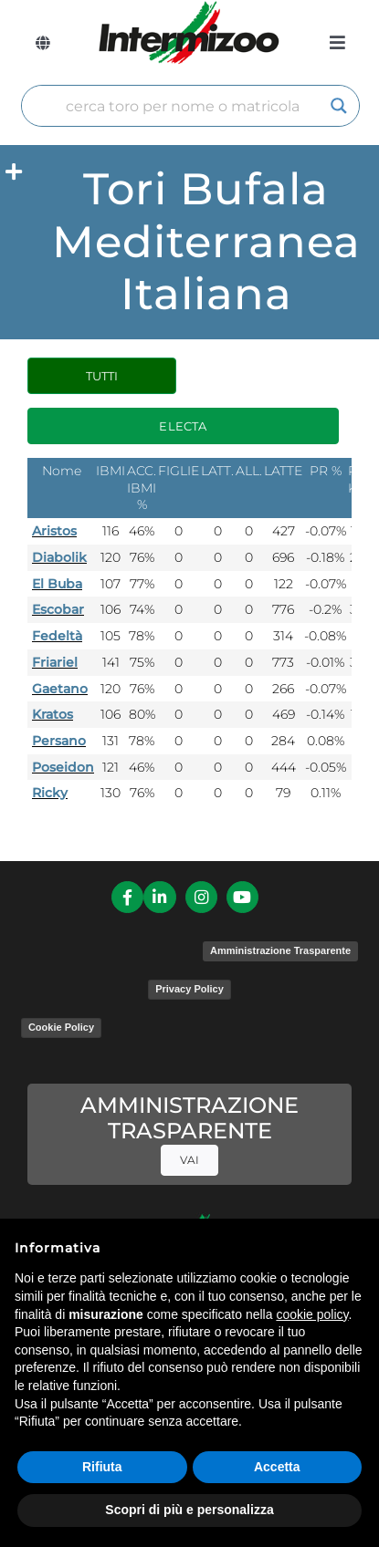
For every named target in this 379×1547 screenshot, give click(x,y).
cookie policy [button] (312, 1314)
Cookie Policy (61, 1027)
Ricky (50, 792)
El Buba (57, 584)
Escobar (58, 609)
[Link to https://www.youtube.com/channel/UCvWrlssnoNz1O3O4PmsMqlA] (242, 897)
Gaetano (60, 688)
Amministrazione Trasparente (280, 950)
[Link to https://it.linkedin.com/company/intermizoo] (159, 897)
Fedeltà (57, 636)
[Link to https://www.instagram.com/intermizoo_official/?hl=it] (201, 897)
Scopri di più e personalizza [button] (189, 1509)
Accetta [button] (277, 1466)
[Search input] (182, 106)
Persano (59, 740)
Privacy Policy (189, 988)
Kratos (52, 714)
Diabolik (59, 557)
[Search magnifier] (339, 106)
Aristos (54, 531)
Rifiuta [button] (102, 1466)
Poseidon (63, 767)
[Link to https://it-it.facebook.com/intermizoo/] (127, 897)
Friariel (55, 662)
